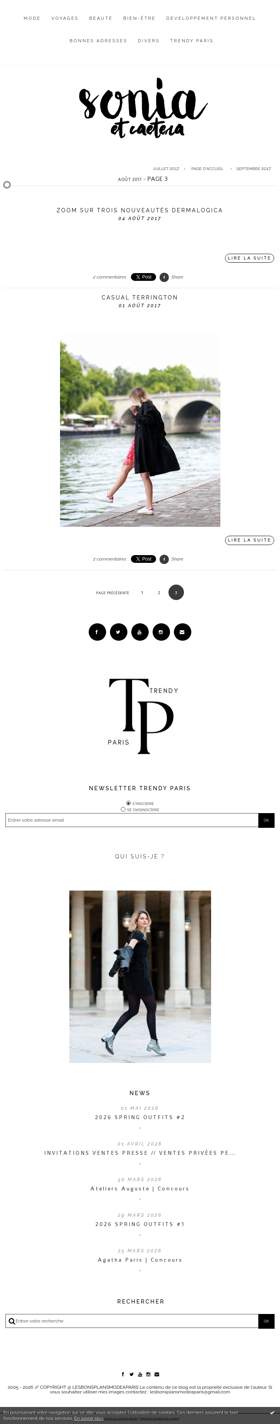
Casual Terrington (140, 297)
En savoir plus (89, 1418)
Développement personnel (211, 18)
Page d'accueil (207, 168)
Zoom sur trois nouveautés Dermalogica (140, 210)
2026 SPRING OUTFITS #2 (140, 1117)
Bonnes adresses (98, 40)
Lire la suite (249, 258)
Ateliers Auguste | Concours (140, 1188)
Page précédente (112, 592)
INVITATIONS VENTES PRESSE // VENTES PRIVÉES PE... (140, 1152)
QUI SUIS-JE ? (140, 856)
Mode (32, 18)
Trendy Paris (192, 40)
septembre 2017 (253, 168)
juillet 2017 (166, 168)
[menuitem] (32, 24)
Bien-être (139, 18)
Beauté (101, 18)
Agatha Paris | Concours (140, 1259)
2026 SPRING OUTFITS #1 (140, 1224)
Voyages (65, 18)
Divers (149, 40)
